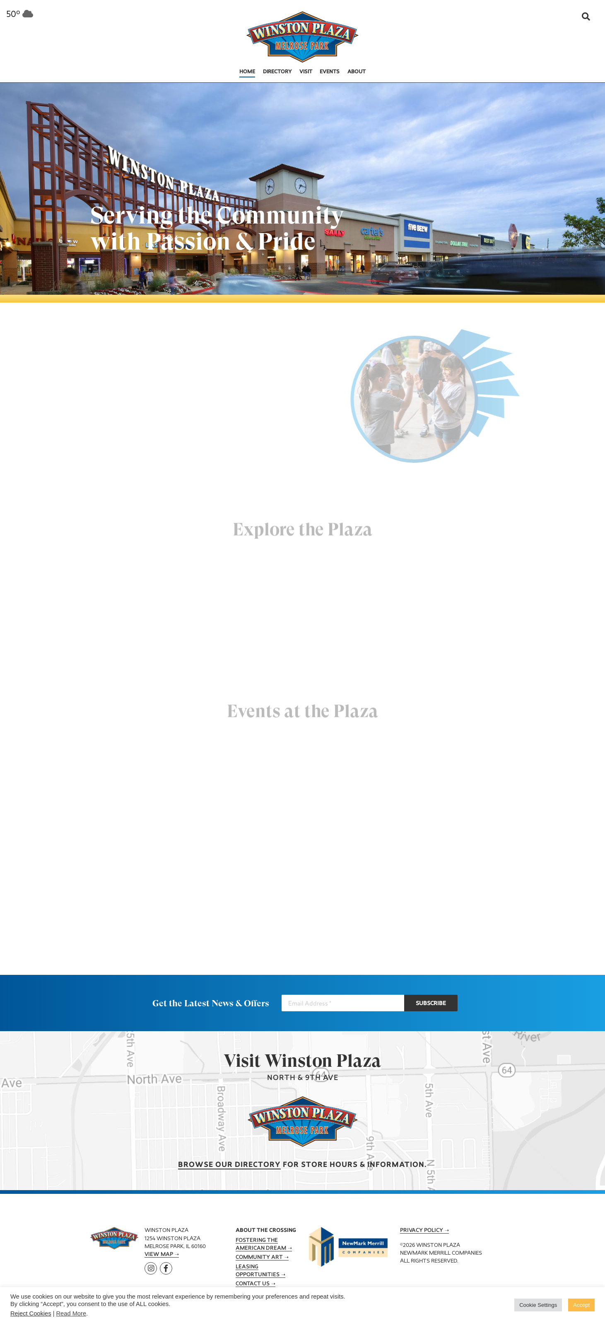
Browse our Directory (229, 1165)
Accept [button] (581, 1305)
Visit (305, 72)
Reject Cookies (30, 1313)
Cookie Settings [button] (538, 1305)
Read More (71, 1313)
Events (330, 72)
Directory (277, 72)
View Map (159, 1254)
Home (247, 72)
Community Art (259, 1257)
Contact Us (253, 1284)
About (356, 72)
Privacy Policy (421, 1230)
